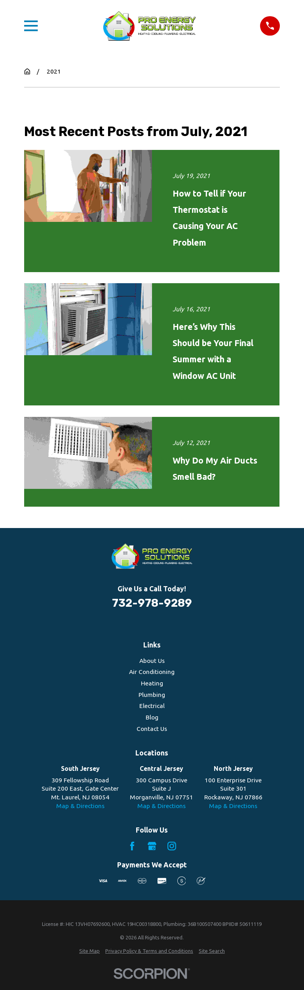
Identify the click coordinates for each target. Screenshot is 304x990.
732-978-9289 (152, 603)
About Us (152, 660)
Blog (152, 717)
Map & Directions (80, 805)
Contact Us (152, 728)
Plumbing (152, 694)
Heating (152, 683)
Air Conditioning (152, 671)
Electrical (152, 705)
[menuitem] (89, 950)
